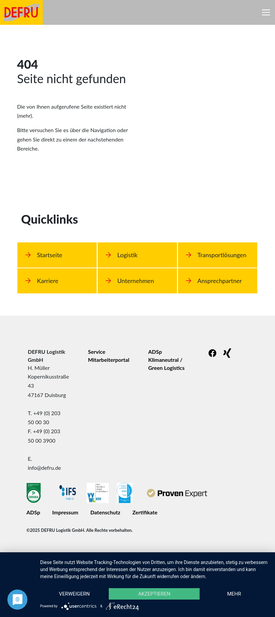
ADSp (155, 351)
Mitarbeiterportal (108, 359)
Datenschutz (105, 512)
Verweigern (74, 594)
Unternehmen (130, 280)
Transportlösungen (216, 255)
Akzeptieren (154, 594)
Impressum (65, 512)
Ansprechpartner (214, 280)
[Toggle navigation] (266, 12)
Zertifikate (145, 512)
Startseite (43, 255)
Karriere (41, 280)
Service (96, 351)
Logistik (122, 255)
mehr (234, 594)
